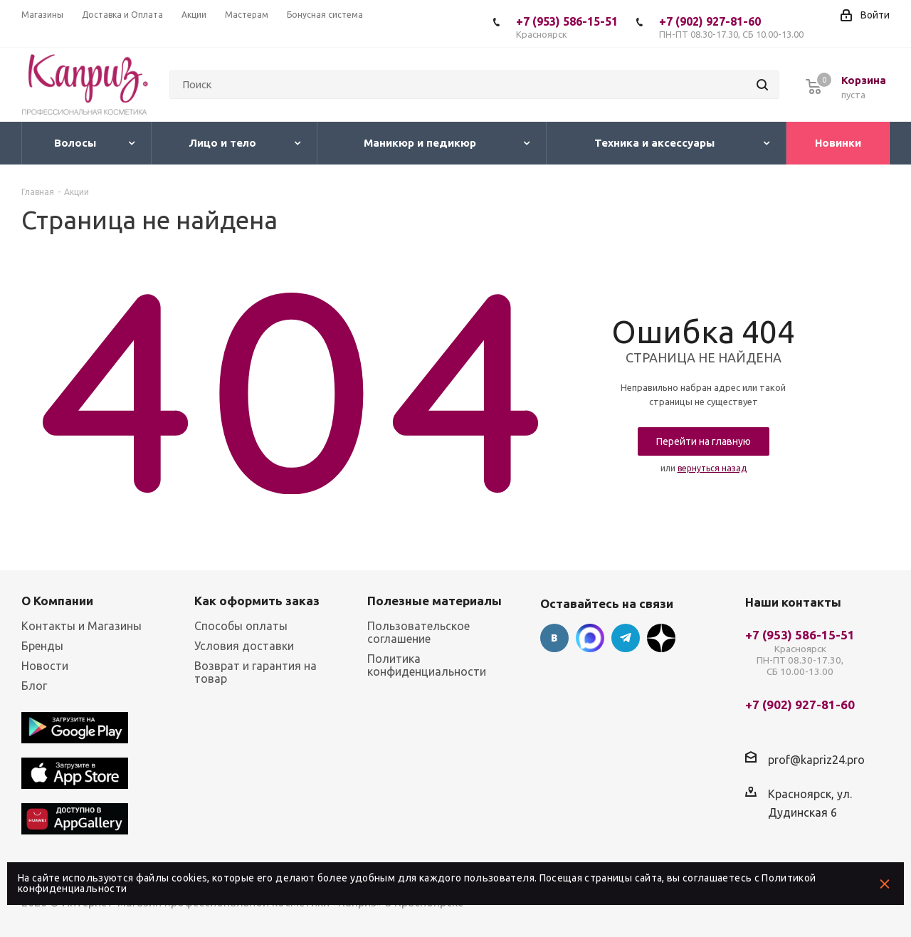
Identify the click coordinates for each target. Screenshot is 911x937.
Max (590, 638)
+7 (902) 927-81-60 (731, 27)
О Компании (57, 600)
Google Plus (661, 638)
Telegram (625, 638)
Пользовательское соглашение (418, 632)
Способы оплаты (241, 625)
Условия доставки (244, 645)
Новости (44, 665)
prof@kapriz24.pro (816, 759)
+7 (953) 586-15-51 (567, 27)
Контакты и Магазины (81, 625)
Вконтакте (554, 638)
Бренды (42, 645)
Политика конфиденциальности (426, 665)
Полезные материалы (434, 600)
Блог (34, 685)
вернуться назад (712, 468)
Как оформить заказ (257, 600)
